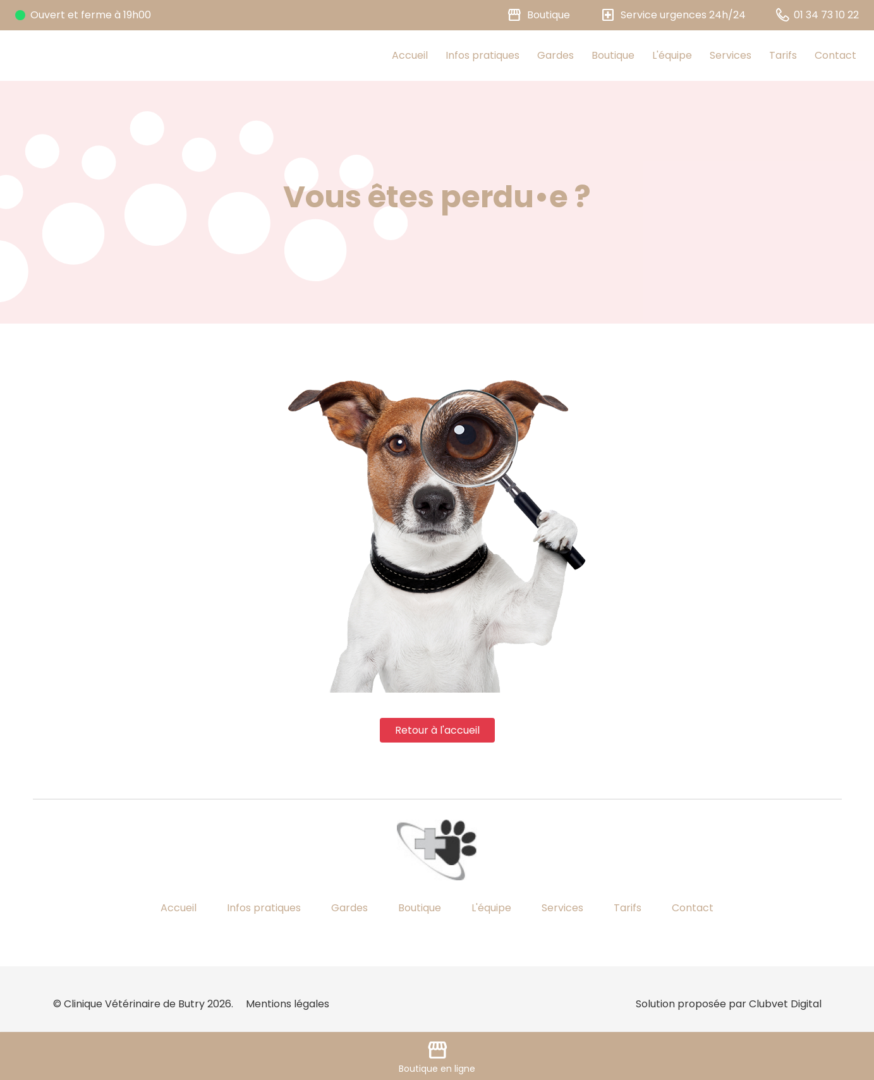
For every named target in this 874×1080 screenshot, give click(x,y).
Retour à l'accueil (437, 730)
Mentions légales (287, 1004)
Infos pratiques (482, 55)
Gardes (555, 55)
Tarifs (783, 55)
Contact (835, 55)
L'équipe (672, 55)
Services (730, 55)
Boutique (613, 55)
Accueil (410, 55)
